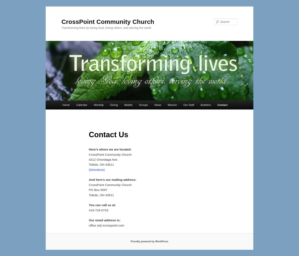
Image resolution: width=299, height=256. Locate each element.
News (157, 105)
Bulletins (206, 105)
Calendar (81, 105)
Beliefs (128, 105)
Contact (222, 105)
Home (66, 105)
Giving (114, 105)
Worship (99, 105)
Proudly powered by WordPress (149, 241)
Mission (172, 105)
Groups (143, 105)
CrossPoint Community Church (107, 21)
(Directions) (97, 169)
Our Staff (188, 105)
